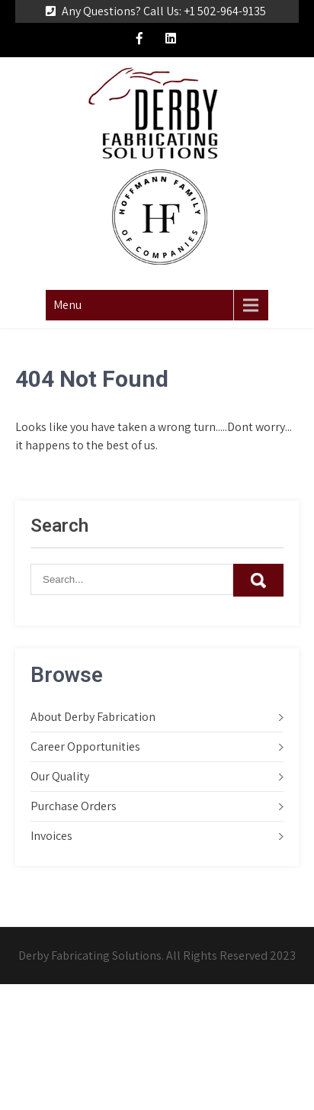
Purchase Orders (73, 806)
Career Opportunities (85, 746)
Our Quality (59, 776)
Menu (67, 305)
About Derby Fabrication (92, 717)
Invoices (51, 836)
